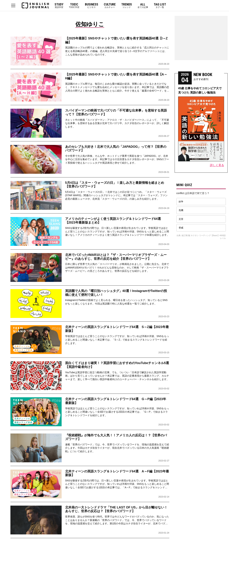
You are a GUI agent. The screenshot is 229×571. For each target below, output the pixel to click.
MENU (13, 5)
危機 (181, 210)
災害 (181, 219)
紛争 (181, 201)
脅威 (181, 227)
